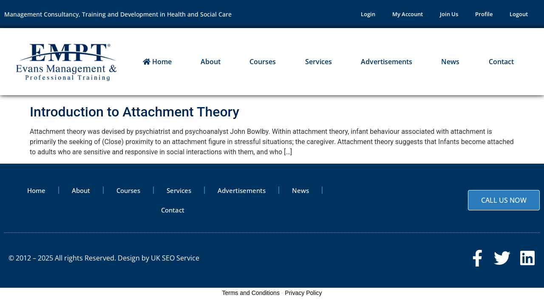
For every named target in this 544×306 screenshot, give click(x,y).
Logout (519, 14)
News (450, 61)
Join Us (449, 14)
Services (318, 61)
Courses (262, 61)
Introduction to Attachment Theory (134, 112)
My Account (407, 14)
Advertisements (386, 61)
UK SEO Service (175, 258)
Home (157, 61)
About (211, 61)
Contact (501, 61)
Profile (484, 14)
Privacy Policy (303, 292)
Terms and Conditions (251, 292)
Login (368, 14)
